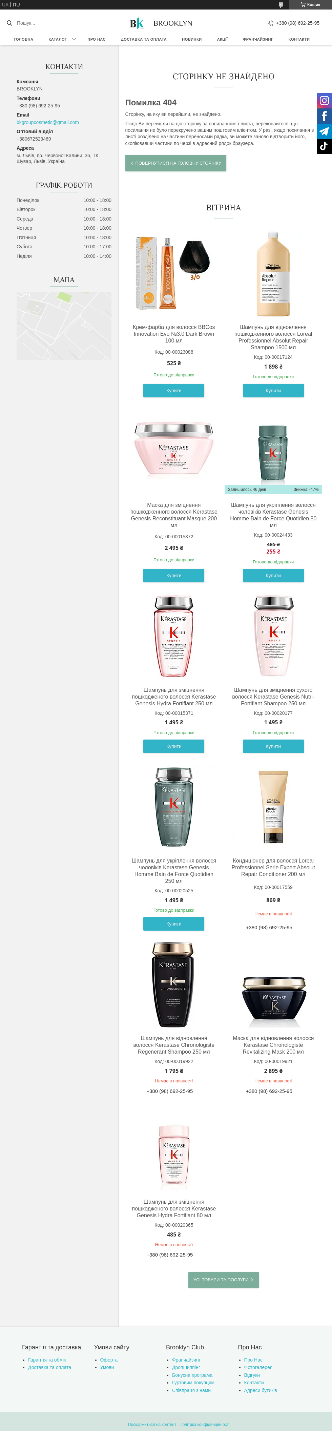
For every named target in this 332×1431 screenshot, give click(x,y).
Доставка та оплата (144, 39)
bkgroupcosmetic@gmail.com (48, 122)
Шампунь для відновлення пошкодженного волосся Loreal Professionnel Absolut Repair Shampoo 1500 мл (273, 337)
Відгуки (252, 1375)
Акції (222, 39)
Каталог (57, 39)
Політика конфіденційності (205, 1424)
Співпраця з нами (191, 1390)
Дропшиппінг (186, 1367)
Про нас (96, 39)
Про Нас (253, 1360)
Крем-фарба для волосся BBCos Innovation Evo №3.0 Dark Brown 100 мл (174, 334)
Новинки (192, 39)
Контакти (299, 39)
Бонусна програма (192, 1375)
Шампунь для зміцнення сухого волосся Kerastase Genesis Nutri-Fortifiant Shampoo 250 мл (273, 696)
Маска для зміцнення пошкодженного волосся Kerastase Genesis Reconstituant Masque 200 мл (173, 515)
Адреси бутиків (260, 1390)
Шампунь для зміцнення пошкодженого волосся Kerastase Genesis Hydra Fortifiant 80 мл (174, 1208)
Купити (174, 390)
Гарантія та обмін (47, 1360)
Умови (107, 1367)
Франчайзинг (258, 39)
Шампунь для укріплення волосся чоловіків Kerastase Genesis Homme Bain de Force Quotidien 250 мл (174, 871)
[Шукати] (9, 23)
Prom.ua (197, 1418)
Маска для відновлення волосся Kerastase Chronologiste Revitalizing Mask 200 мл (273, 1045)
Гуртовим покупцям (193, 1382)
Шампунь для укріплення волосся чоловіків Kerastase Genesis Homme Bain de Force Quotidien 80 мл (273, 515)
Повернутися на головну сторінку (178, 163)
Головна (24, 39)
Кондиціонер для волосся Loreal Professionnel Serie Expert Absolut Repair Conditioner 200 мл (273, 867)
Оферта (109, 1360)
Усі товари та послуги (220, 1279)
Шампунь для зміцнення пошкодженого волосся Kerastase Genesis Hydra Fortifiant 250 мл (174, 696)
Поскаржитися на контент (152, 1424)
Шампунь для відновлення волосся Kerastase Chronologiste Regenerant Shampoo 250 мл (174, 1045)
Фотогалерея (258, 1367)
